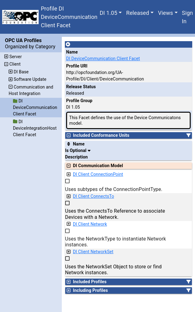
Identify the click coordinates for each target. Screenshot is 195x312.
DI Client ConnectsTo (93, 196)
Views (165, 13)
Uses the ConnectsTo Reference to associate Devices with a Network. (115, 214)
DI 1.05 (108, 13)
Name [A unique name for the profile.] (72, 52)
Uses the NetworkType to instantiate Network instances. (115, 242)
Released (137, 13)
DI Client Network (90, 224)
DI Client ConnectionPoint (98, 174)
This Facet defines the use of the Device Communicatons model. (125, 120)
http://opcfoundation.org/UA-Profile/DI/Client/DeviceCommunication (105, 75)
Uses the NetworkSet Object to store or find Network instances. (113, 269)
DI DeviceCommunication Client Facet (103, 58)
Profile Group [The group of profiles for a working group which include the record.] (79, 100)
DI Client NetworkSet (93, 251)
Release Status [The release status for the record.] (81, 86)
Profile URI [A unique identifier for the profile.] (76, 65)
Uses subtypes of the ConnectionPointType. (114, 189)
